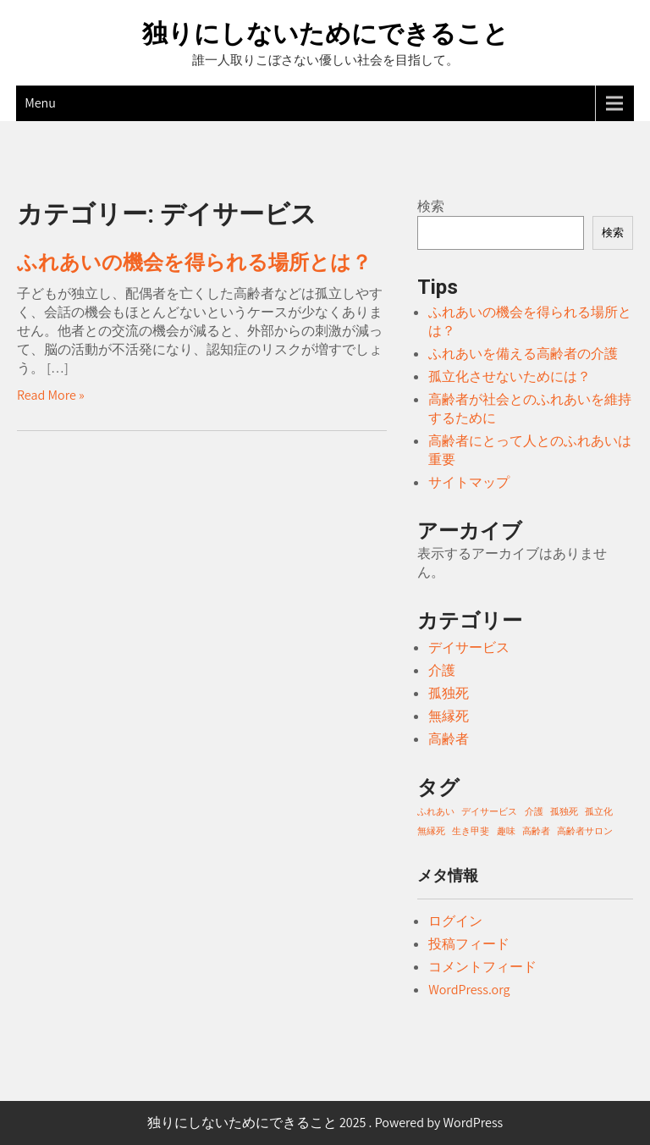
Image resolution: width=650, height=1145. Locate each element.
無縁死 (448, 716)
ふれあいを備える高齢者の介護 (523, 353)
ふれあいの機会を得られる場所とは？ (194, 262)
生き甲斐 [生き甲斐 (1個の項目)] (470, 831)
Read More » (51, 395)
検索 (430, 206)
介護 (441, 670)
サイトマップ (469, 482)
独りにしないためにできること (325, 33)
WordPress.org (469, 989)
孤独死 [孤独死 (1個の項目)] (564, 811)
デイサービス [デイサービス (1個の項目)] (489, 811)
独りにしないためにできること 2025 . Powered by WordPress (325, 1122)
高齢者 (448, 739)
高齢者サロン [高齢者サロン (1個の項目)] (585, 831)
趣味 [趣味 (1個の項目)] (506, 831)
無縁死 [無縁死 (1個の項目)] (431, 831)
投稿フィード (469, 944)
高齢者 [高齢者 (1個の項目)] (536, 831)
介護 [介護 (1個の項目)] (534, 811)
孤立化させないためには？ (509, 376)
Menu (40, 103)
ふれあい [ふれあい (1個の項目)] (435, 811)
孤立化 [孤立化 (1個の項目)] (599, 811)
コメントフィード (482, 967)
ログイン (455, 921)
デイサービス (469, 647)
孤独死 (448, 693)
